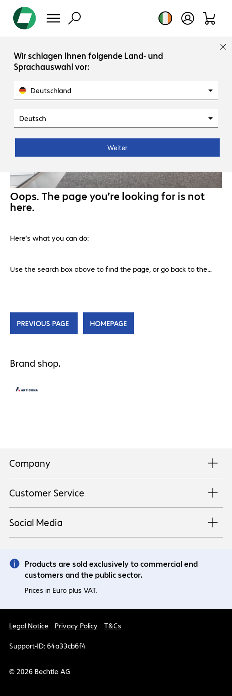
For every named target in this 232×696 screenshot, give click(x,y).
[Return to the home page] (24, 18)
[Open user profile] (187, 18)
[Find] (74, 18)
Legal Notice (28, 625)
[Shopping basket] (210, 18)
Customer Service (116, 493)
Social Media (116, 523)
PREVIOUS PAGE (44, 323)
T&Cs (112, 625)
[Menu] (53, 18)
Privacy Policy (76, 625)
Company (116, 463)
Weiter (117, 147)
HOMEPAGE (108, 323)
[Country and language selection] (165, 18)
